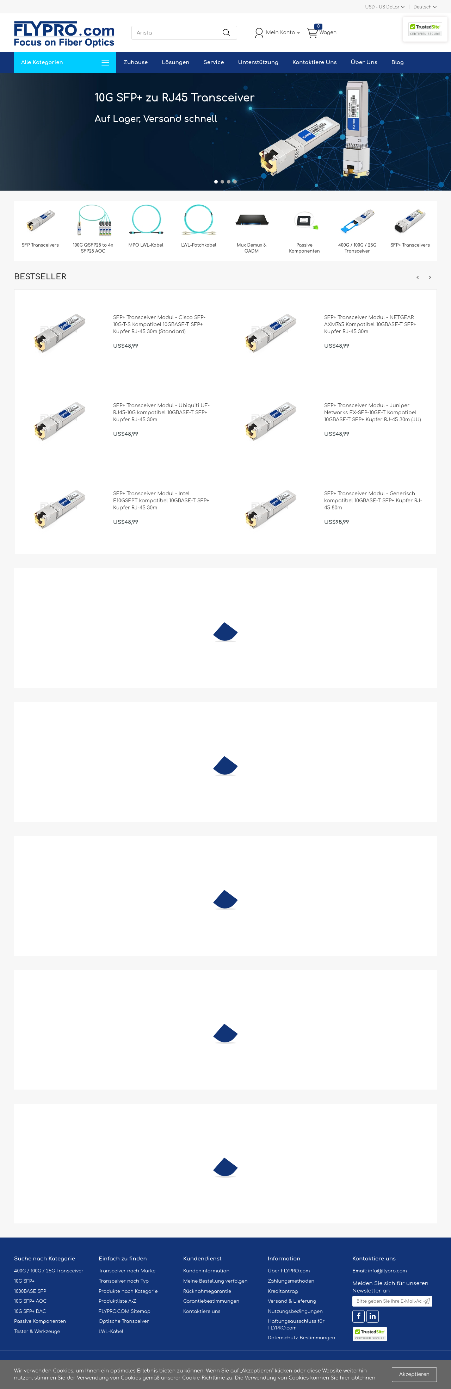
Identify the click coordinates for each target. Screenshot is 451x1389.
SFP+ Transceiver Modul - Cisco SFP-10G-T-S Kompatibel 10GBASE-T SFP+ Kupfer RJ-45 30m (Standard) (159, 324)
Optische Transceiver (124, 1321)
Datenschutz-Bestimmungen (301, 1337)
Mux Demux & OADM (252, 248)
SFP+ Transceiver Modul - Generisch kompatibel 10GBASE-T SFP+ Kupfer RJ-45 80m (373, 500)
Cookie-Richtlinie (203, 1378)
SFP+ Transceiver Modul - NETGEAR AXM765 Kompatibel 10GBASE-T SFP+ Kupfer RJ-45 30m (370, 324)
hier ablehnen (357, 1378)
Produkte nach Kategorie (128, 1291)
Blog (397, 63)
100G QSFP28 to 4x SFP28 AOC (93, 248)
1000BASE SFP (30, 1291)
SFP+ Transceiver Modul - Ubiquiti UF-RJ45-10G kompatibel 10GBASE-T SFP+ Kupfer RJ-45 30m (161, 412)
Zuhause (135, 63)
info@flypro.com (387, 1271)
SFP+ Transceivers (410, 245)
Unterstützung (258, 63)
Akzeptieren (414, 1374)
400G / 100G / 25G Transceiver (357, 248)
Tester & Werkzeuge (37, 1331)
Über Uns (364, 63)
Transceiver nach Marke (127, 1271)
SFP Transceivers (40, 245)
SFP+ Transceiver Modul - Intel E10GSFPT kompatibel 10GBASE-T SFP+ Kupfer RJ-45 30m (161, 500)
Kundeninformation (206, 1271)
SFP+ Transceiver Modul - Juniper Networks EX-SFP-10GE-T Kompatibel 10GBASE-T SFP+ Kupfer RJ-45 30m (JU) (372, 412)
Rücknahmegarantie (207, 1291)
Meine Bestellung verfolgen (215, 1281)
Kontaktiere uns (202, 1311)
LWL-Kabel (111, 1331)
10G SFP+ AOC (30, 1301)
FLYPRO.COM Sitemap (124, 1311)
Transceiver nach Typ (124, 1281)
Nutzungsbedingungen (295, 1311)
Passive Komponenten (304, 248)
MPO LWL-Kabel (146, 245)
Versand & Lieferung (292, 1301)
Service (213, 63)
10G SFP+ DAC (30, 1311)
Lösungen (175, 63)
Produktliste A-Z (117, 1301)
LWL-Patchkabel (198, 245)
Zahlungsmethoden (291, 1281)
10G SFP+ (24, 1281)
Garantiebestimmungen (211, 1301)
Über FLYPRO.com (289, 1271)
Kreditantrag (283, 1291)
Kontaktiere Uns (314, 63)
